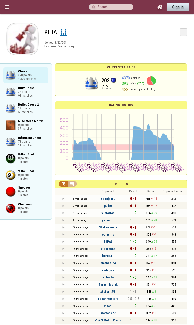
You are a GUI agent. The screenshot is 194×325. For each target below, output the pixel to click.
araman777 (108, 313)
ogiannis (108, 234)
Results (121, 184)
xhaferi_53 (108, 291)
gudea (108, 206)
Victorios (108, 213)
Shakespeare (108, 227)
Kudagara (108, 270)
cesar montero (108, 299)
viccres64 (108, 249)
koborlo (108, 277)
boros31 (108, 256)
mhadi (108, 306)
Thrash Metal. (108, 284)
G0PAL (108, 241)
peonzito (108, 220)
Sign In (178, 7)
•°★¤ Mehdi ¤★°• (108, 320)
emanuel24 (108, 263)
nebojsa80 (108, 199)
